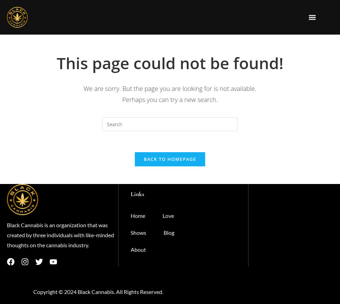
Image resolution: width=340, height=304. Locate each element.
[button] (312, 17)
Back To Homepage (170, 159)
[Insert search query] (169, 124)
